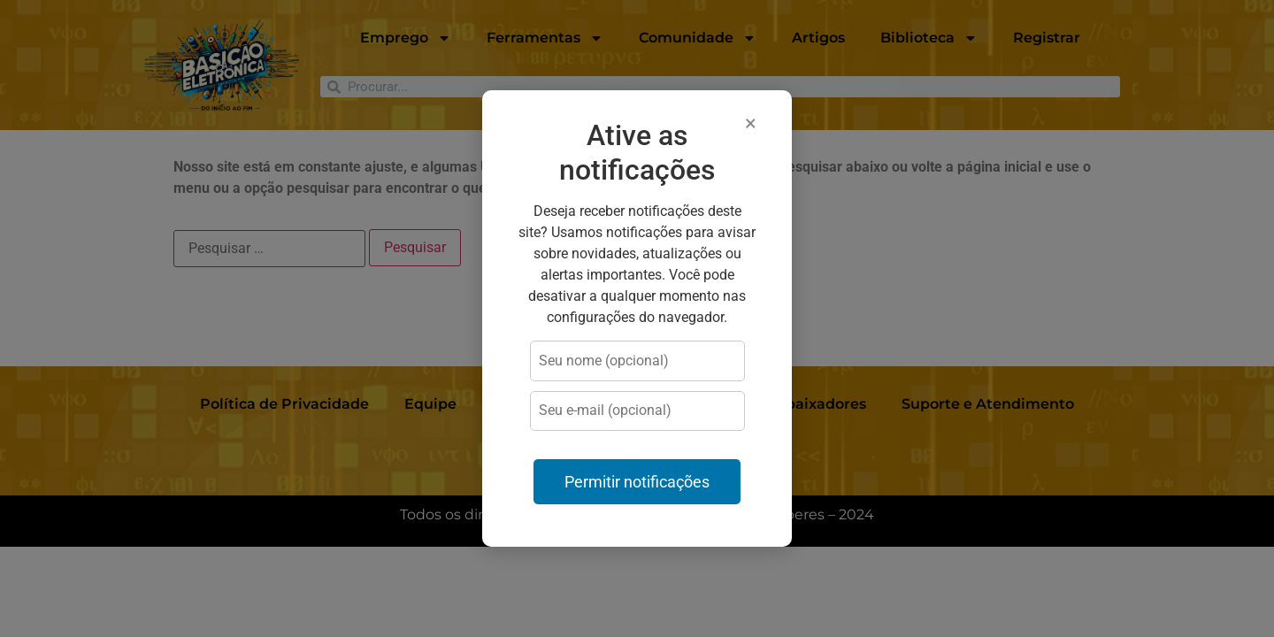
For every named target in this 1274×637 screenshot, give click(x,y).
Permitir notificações (637, 482)
